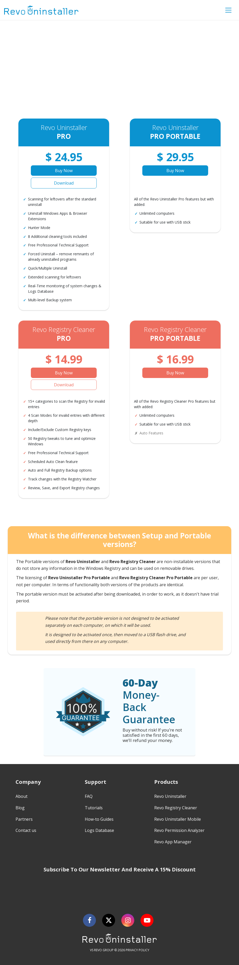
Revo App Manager (173, 842)
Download (64, 183)
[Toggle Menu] (228, 10)
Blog (20, 808)
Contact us (26, 830)
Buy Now (64, 170)
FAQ (89, 796)
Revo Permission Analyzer (179, 830)
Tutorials (94, 808)
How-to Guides (99, 819)
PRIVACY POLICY (137, 950)
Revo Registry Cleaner (175, 808)
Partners (24, 819)
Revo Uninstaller (170, 796)
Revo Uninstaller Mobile (177, 819)
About (21, 796)
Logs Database (99, 830)
